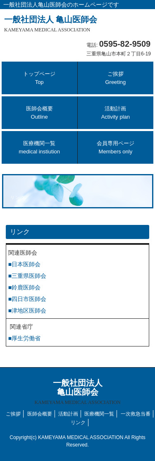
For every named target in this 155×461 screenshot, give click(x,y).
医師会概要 (39, 112)
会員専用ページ (115, 147)
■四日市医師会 (27, 299)
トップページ (39, 78)
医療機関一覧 (39, 147)
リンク (78, 422)
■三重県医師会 (27, 275)
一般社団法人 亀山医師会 (50, 24)
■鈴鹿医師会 (24, 287)
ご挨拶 (115, 78)
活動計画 (115, 112)
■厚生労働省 (24, 338)
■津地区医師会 (27, 310)
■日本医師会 (24, 264)
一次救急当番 (135, 414)
